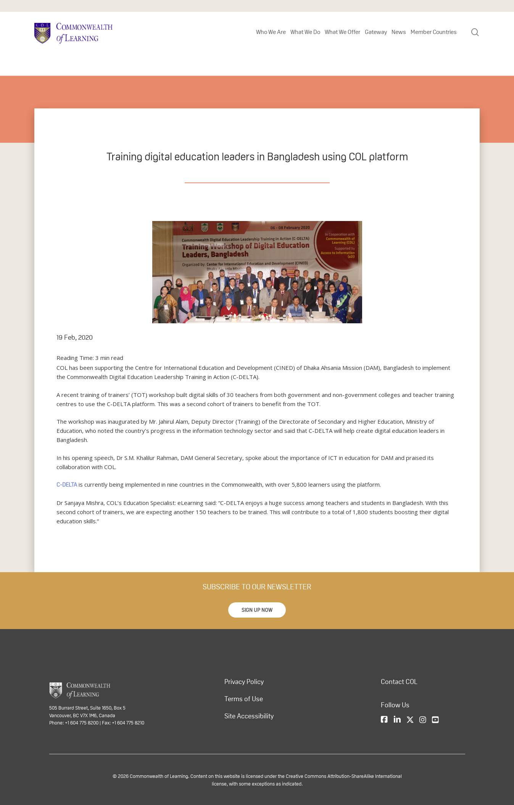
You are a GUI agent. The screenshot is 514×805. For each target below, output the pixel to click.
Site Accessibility (249, 716)
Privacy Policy (244, 682)
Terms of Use (243, 699)
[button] (257, 610)
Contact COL (399, 682)
